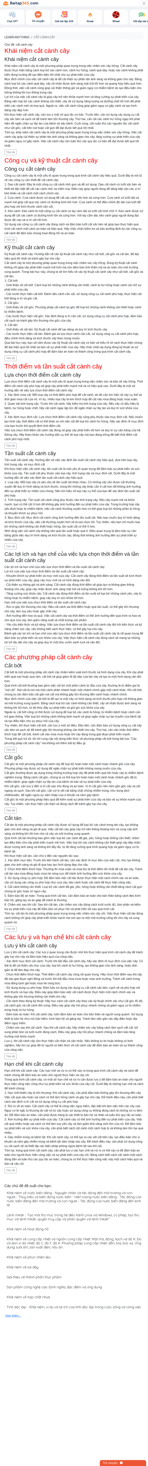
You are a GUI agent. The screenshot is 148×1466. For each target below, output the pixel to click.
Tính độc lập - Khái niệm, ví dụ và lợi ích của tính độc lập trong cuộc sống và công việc (74, 1307)
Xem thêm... (13, 1315)
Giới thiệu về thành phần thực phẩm (34, 1277)
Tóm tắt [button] (10, 152)
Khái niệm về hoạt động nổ (28, 1229)
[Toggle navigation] (144, 3)
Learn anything (16, 37)
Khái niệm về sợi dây (22, 1267)
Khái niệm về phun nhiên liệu (29, 1257)
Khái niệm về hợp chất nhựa (28, 1297)
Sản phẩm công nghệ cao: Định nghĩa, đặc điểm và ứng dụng (54, 1287)
